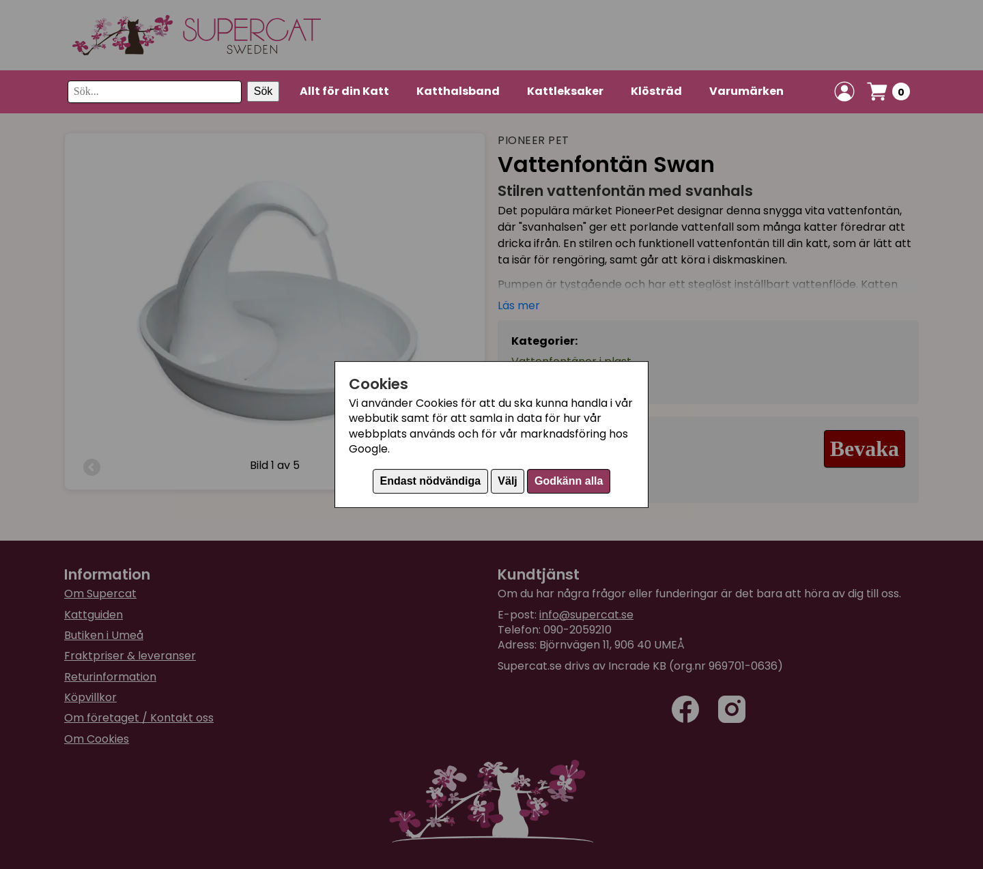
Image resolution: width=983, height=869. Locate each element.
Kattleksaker (565, 91)
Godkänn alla (569, 481)
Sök (263, 91)
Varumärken (746, 91)
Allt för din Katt (344, 91)
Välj (507, 481)
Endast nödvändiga (430, 481)
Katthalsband (458, 91)
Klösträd (656, 91)
